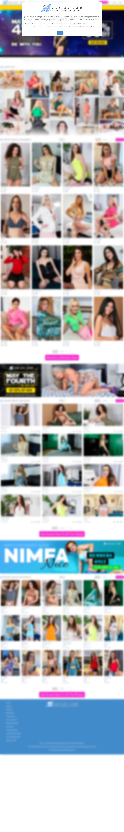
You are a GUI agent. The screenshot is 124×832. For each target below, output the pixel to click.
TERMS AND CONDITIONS (92, 19)
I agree (60, 33)
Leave (99, 33)
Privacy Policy (79, 26)
